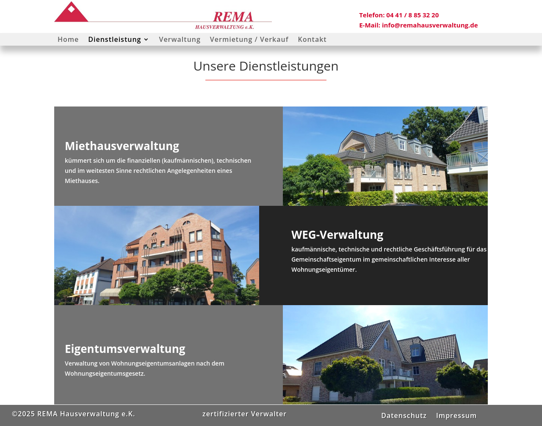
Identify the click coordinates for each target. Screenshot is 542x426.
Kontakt (312, 40)
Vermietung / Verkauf (249, 40)
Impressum (456, 414)
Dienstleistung (114, 40)
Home (68, 40)
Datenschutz (404, 414)
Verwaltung (179, 40)
